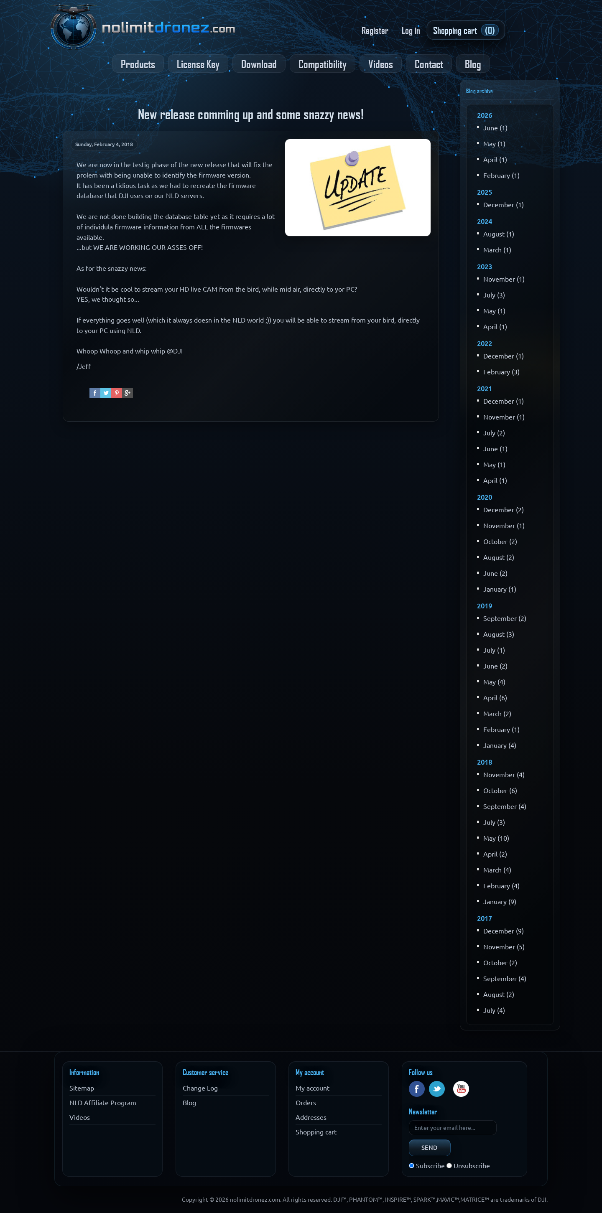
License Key (198, 63)
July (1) (494, 650)
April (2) (495, 854)
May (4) (494, 682)
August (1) (498, 234)
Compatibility (322, 63)
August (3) (498, 634)
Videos (380, 63)
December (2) (503, 510)
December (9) (503, 931)
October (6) (500, 790)
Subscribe (430, 1166)
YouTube (461, 1089)
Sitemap (81, 1088)
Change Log (200, 1088)
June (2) (495, 573)
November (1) (504, 279)
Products (138, 63)
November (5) (504, 947)
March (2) (497, 713)
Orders (306, 1102)
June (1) (495, 128)
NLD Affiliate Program (102, 1102)
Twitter (437, 1089)
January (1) (499, 589)
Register (375, 30)
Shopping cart (316, 1132)
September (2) (504, 618)
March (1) (497, 250)
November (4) (504, 774)
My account (312, 1088)
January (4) (499, 745)
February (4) (501, 886)
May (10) (496, 838)
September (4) (504, 806)
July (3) (494, 295)
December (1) (503, 205)
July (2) (494, 433)
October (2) (500, 541)
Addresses (311, 1117)
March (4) (497, 870)
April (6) (495, 698)
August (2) (498, 557)
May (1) (494, 143)
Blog (473, 63)
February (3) (501, 372)
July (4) (494, 1010)
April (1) (495, 159)
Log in (411, 30)
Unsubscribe (472, 1166)
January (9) (499, 901)
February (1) (501, 175)
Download (259, 63)
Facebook (417, 1089)
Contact (429, 63)
